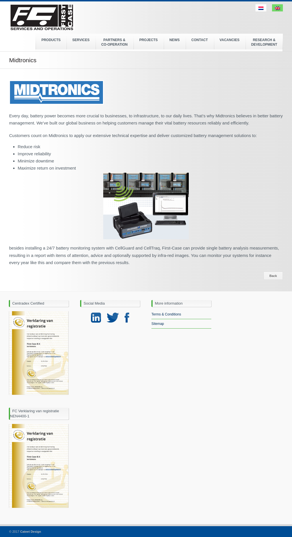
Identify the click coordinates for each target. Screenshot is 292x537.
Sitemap (157, 324)
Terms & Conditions (166, 314)
